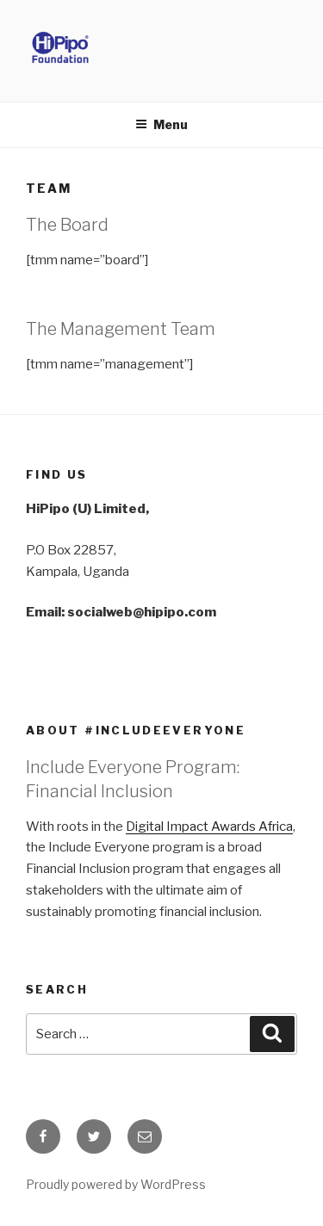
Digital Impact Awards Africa (209, 826)
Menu (161, 124)
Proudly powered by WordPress (116, 1184)
